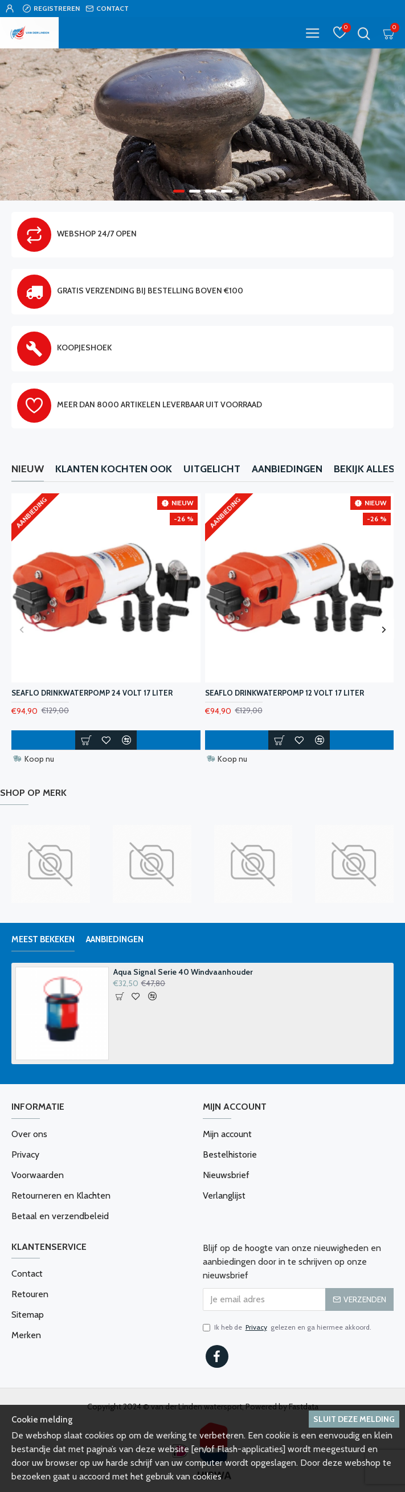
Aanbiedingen (287, 469)
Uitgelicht (211, 469)
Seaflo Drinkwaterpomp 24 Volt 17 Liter (92, 692)
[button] (21, 629)
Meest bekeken (43, 939)
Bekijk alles (364, 469)
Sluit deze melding (354, 1419)
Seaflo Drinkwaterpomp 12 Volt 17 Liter (284, 692)
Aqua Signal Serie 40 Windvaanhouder (183, 972)
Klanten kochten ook (113, 469)
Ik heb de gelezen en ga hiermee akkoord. (287, 1327)
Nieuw (27, 469)
